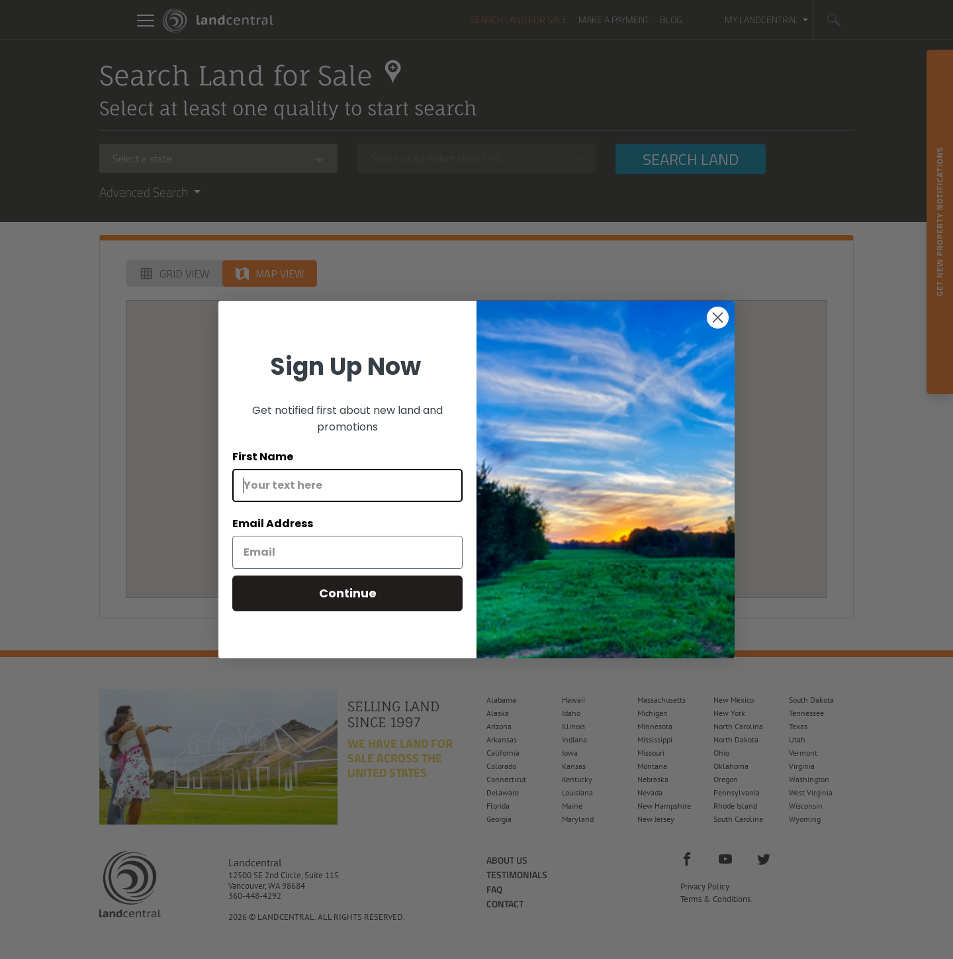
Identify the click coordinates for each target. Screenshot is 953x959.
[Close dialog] (717, 317)
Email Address (272, 523)
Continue (348, 593)
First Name (262, 456)
